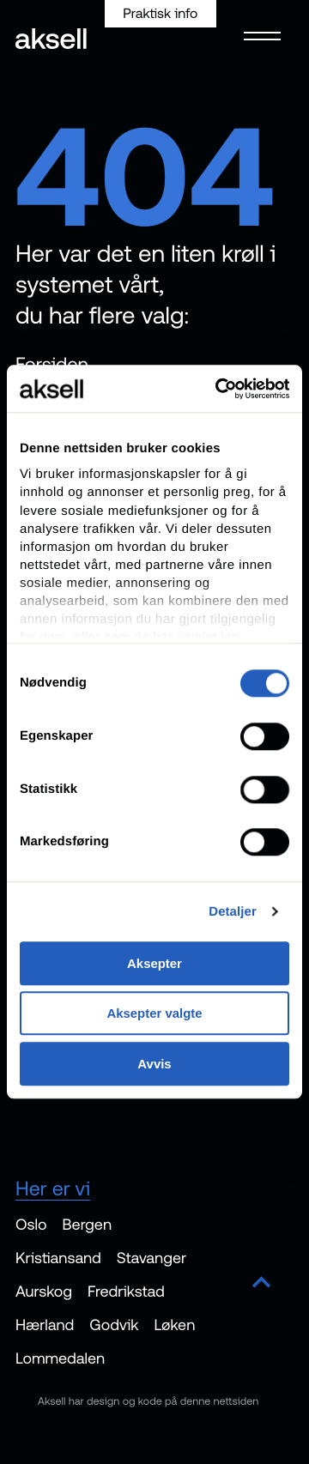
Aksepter (154, 963)
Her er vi (52, 1188)
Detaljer (233, 911)
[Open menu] (257, 34)
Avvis (154, 1063)
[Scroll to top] (261, 1283)
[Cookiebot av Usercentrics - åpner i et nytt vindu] (219, 388)
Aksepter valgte (154, 1014)
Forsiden (51, 364)
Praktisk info (160, 13)
